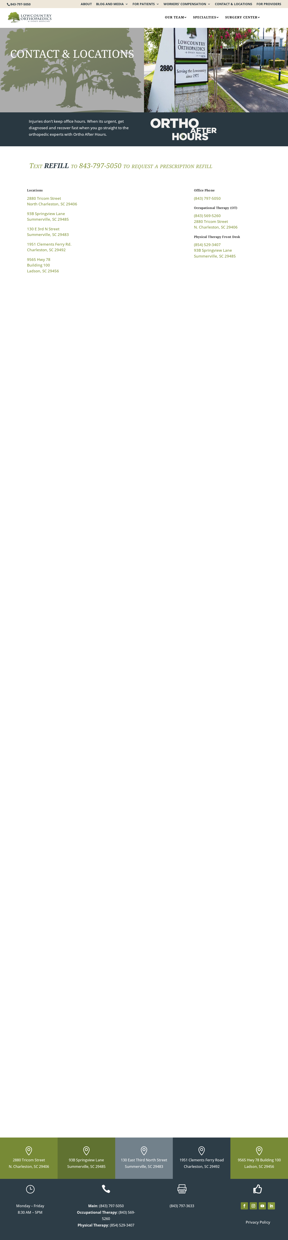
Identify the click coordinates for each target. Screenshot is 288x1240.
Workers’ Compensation (185, 4)
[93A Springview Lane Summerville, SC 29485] (81, 984)
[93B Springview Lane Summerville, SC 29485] (207, 783)
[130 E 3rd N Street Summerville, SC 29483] (81, 575)
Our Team (174, 17)
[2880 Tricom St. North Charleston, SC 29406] (81, 359)
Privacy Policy (258, 1222)
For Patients (144, 4)
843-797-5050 (20, 4)
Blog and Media (110, 4)
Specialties (204, 17)
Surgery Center (241, 17)
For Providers (268, 4)
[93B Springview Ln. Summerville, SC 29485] (207, 359)
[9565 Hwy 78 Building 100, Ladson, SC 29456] (81, 793)
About (86, 4)
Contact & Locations (233, 4)
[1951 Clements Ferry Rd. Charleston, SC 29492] (207, 575)
